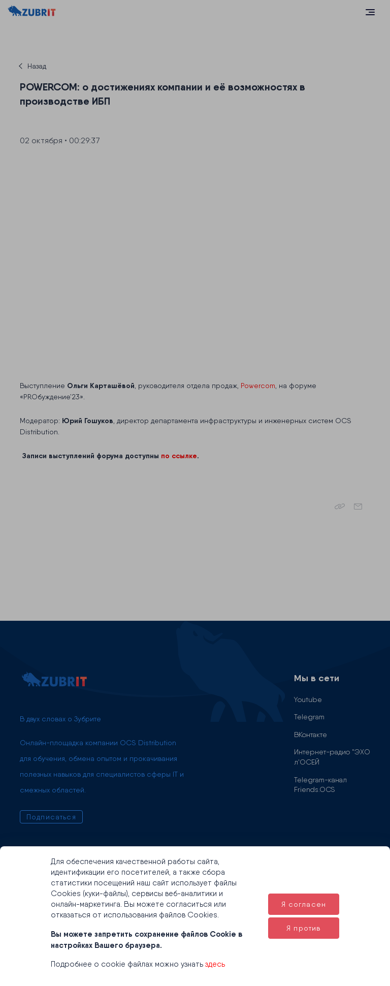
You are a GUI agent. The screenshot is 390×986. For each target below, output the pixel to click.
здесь (215, 964)
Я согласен (304, 904)
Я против (303, 928)
